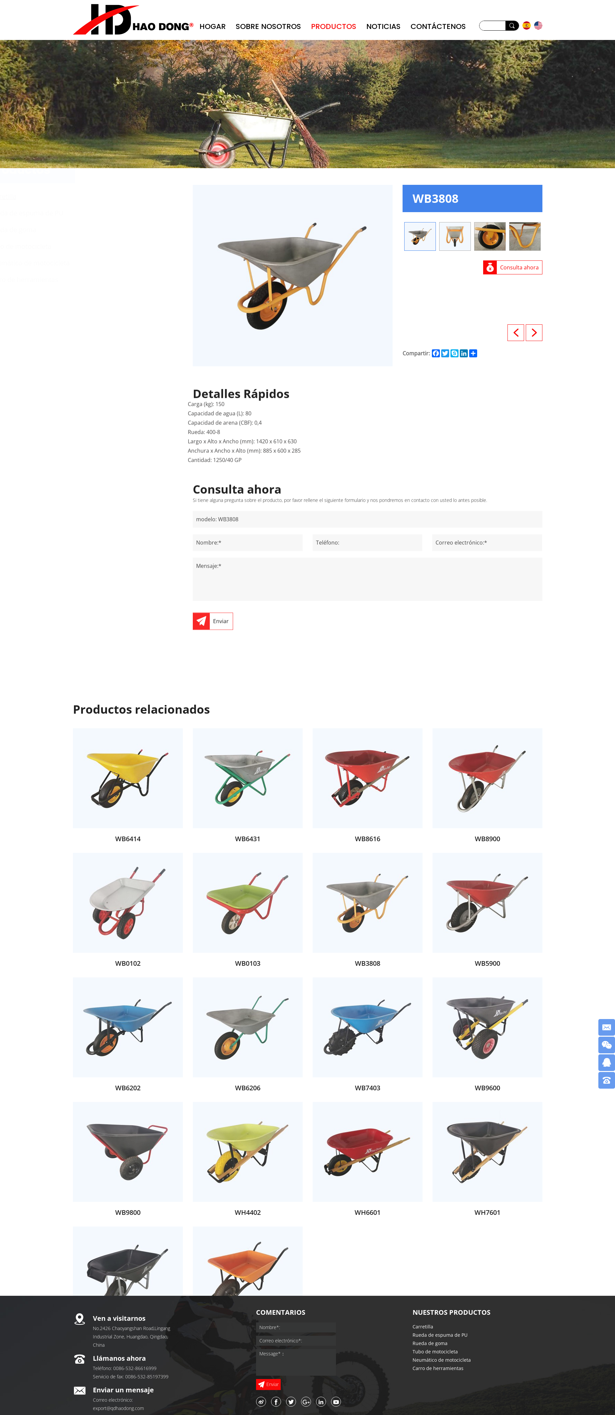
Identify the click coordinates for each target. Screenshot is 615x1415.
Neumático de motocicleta (136, 262)
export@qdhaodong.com (118, 1408)
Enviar (221, 678)
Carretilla (110, 196)
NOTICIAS (383, 26)
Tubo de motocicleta (127, 246)
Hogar (212, 26)
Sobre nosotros (268, 26)
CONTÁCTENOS (438, 26)
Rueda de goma (120, 229)
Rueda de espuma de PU (133, 212)
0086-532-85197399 (146, 1376)
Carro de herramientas (131, 279)
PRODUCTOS (333, 26)
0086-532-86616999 (134, 1368)
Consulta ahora (519, 267)
